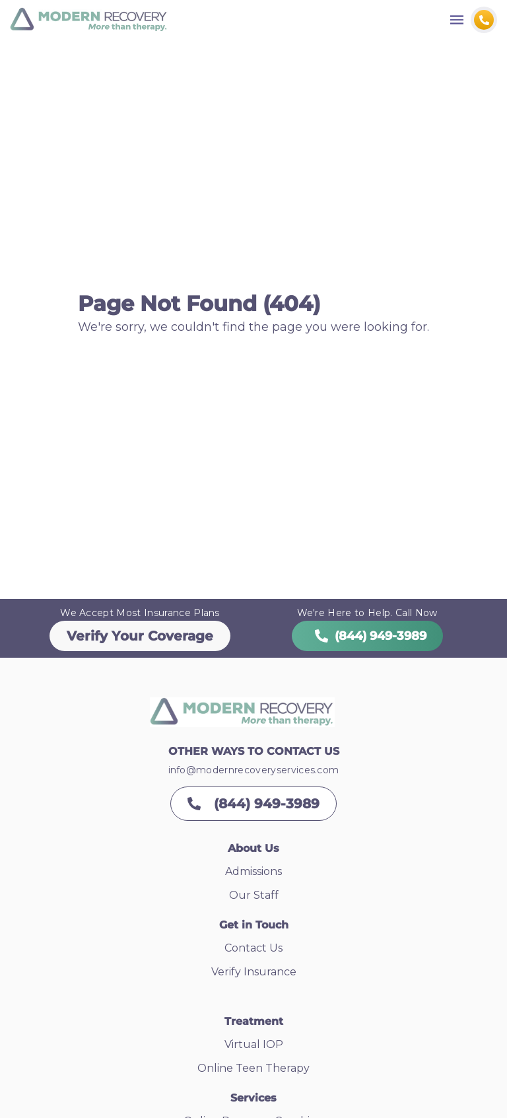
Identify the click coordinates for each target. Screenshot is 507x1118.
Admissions (253, 871)
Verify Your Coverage (140, 636)
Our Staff (254, 895)
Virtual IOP (253, 1044)
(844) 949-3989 (367, 636)
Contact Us (253, 948)
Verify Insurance (253, 971)
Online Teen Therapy (253, 1068)
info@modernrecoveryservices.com (253, 770)
